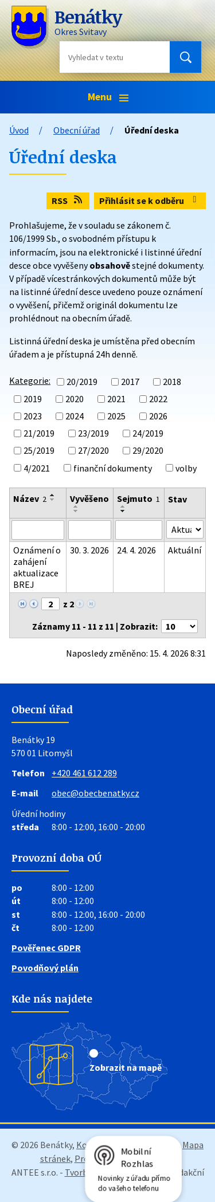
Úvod (19, 130)
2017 (130, 381)
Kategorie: (29, 380)
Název (29, 498)
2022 (158, 398)
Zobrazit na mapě (125, 1067)
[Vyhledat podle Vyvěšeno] (89, 530)
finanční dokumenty (112, 468)
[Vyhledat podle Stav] (185, 529)
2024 (74, 416)
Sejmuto (138, 498)
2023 (33, 416)
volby (186, 468)
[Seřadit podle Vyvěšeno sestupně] (76, 511)
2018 (172, 381)
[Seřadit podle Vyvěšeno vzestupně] (76, 506)
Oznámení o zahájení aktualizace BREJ (37, 567)
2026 (158, 416)
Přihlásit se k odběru (149, 200)
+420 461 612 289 (84, 773)
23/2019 (93, 433)
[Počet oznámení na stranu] (179, 626)
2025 (116, 416)
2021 (116, 398)
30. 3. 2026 (89, 550)
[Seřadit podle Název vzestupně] (52, 495)
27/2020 (93, 451)
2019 (33, 398)
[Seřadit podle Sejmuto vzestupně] (123, 506)
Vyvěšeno (89, 498)
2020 (74, 398)
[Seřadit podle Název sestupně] (52, 499)
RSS (68, 200)
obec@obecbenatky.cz (95, 793)
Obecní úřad (76, 130)
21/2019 (39, 433)
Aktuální (184, 550)
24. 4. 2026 (136, 550)
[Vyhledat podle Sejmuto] (138, 530)
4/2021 (37, 468)
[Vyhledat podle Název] (37, 530)
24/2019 (147, 433)
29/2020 (147, 451)
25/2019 (39, 451)
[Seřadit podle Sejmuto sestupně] (123, 511)
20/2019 (82, 381)
